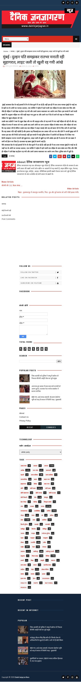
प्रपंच (34, 520)
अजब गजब (23, 466)
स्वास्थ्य (32, 574)
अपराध (46, 466)
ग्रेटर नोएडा (23, 502)
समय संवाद (23, 565)
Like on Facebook (41, 278)
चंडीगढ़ (35, 502)
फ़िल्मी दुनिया (24, 525)
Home (5, 51)
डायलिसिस (37, 511)
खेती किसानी (24, 498)
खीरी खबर (33, 489)
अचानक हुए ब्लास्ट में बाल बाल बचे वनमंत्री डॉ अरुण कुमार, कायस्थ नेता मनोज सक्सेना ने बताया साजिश (46, 389)
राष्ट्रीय (22, 547)
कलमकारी (48, 471)
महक (22, 538)
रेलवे (33, 547)
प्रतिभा (51, 516)
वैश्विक (47, 556)
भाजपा (22, 534)
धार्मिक (48, 511)
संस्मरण (53, 561)
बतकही (36, 525)
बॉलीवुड (45, 529)
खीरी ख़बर (48, 489)
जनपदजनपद (24, 511)
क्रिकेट (35, 484)
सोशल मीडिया (45, 570)
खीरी (22, 489)
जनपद (12, 51)
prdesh (23, 588)
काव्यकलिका (24, 480)
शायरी (22, 561)
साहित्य (22, 570)
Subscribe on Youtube (41, 283)
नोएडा (22, 516)
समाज (35, 565)
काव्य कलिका (34, 475)
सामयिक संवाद (47, 565)
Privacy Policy (25, 421)
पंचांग (33, 516)
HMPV (36, 583)
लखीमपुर (35, 552)
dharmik (45, 579)
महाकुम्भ (45, 538)
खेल (35, 498)
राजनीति (33, 543)
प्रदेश (22, 520)
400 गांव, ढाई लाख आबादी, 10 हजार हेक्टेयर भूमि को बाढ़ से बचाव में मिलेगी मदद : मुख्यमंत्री (46, 398)
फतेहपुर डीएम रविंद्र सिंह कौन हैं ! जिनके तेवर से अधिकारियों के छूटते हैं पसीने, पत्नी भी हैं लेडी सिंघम (46, 639)
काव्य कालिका (49, 475)
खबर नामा (46, 484)
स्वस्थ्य (22, 574)
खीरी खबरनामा (25, 493)
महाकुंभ (32, 538)
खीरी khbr (52, 493)
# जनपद (11, 156)
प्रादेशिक (44, 520)
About (21, 413)
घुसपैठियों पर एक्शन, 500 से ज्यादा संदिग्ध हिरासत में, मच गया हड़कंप (46, 660)
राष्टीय (44, 543)
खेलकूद (46, 498)
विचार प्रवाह (35, 556)
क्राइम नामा (47, 480)
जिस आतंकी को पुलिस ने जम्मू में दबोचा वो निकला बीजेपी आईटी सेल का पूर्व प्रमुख (45, 377)
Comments (51, 427)
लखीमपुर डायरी (50, 552)
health (24, 583)
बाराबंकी (47, 525)
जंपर (22, 507)
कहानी (22, 475)
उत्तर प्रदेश (35, 471)
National (49, 583)
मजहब (33, 534)
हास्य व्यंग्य (23, 579)
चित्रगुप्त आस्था (47, 502)
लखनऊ (23, 552)
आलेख (22, 471)
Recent (30, 427)
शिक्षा (32, 561)
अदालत (35, 466)
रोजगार (44, 547)
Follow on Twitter (41, 273)
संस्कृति (42, 561)
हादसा (43, 574)
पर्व (42, 516)
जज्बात (32, 507)
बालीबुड (23, 529)
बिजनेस (34, 529)
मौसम (22, 543)
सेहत (32, 570)
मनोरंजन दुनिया (46, 534)
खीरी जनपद (39, 493)
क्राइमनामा (23, 484)
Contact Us (24, 417)
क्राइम (35, 480)
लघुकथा (23, 556)
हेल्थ (34, 579)
